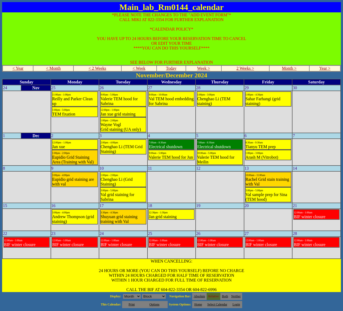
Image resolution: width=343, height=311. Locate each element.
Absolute (199, 296)
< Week (138, 68)
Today (171, 68)
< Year (17, 68)
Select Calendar (217, 304)
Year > (325, 68)
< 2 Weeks (97, 68)
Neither (236, 296)
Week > (203, 68)
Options (155, 304)
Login (236, 304)
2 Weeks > (245, 68)
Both (225, 296)
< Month (53, 68)
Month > (289, 68)
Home (198, 304)
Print (131, 304)
